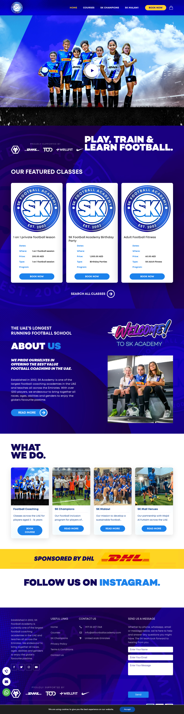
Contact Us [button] (87, 619)
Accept (127, 709)
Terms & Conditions (62, 649)
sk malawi (132, 8)
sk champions (109, 8)
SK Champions (59, 638)
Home (73, 8)
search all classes (92, 294)
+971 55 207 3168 (90, 627)
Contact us (57, 655)
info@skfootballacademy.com (100, 632)
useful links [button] (59, 619)
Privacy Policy (59, 644)
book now (156, 8)
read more (33, 412)
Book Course (30, 530)
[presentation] (150, 683)
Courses (88, 8)
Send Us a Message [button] (141, 619)
